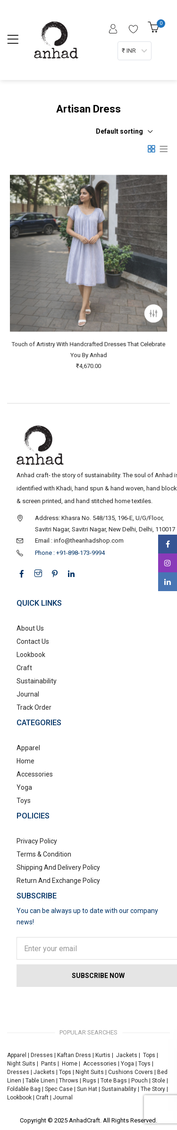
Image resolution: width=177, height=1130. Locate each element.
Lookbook (31, 654)
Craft (24, 668)
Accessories (35, 774)
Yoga (24, 787)
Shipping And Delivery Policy (58, 867)
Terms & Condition (44, 854)
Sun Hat (87, 1089)
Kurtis (102, 1055)
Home (25, 761)
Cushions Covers (130, 1072)
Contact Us (33, 641)
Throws (68, 1080)
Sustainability (37, 681)
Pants (48, 1063)
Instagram (167, 562)
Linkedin (167, 581)
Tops (149, 1055)
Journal (28, 694)
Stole (158, 1080)
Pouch (139, 1080)
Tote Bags (114, 1080)
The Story (152, 1089)
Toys (24, 800)
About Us (30, 628)
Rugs (89, 1080)
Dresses (42, 1055)
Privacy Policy (37, 841)
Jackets (126, 1055)
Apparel (28, 748)
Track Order (34, 707)
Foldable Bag (24, 1089)
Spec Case (59, 1089)
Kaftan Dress (74, 1055)
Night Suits (21, 1063)
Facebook (168, 544)
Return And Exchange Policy (58, 880)
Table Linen (40, 1080)
